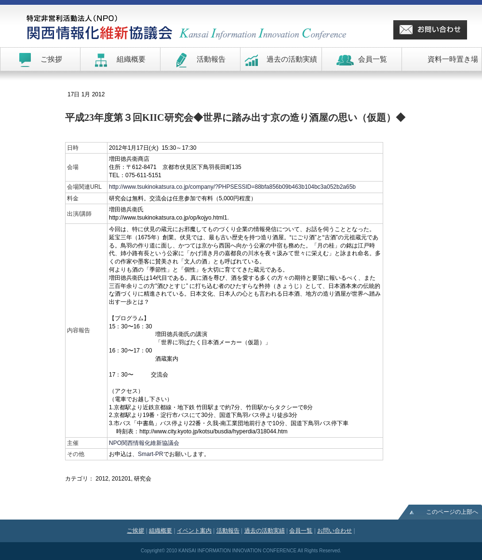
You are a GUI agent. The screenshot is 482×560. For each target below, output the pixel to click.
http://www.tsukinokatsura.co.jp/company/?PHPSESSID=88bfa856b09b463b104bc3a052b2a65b (232, 186)
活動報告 (228, 530)
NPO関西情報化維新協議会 (144, 443)
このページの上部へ (452, 511)
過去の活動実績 (264, 530)
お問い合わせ (334, 530)
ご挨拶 (135, 530)
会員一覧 (300, 530)
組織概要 (160, 530)
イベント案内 (194, 530)
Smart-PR (150, 454)
